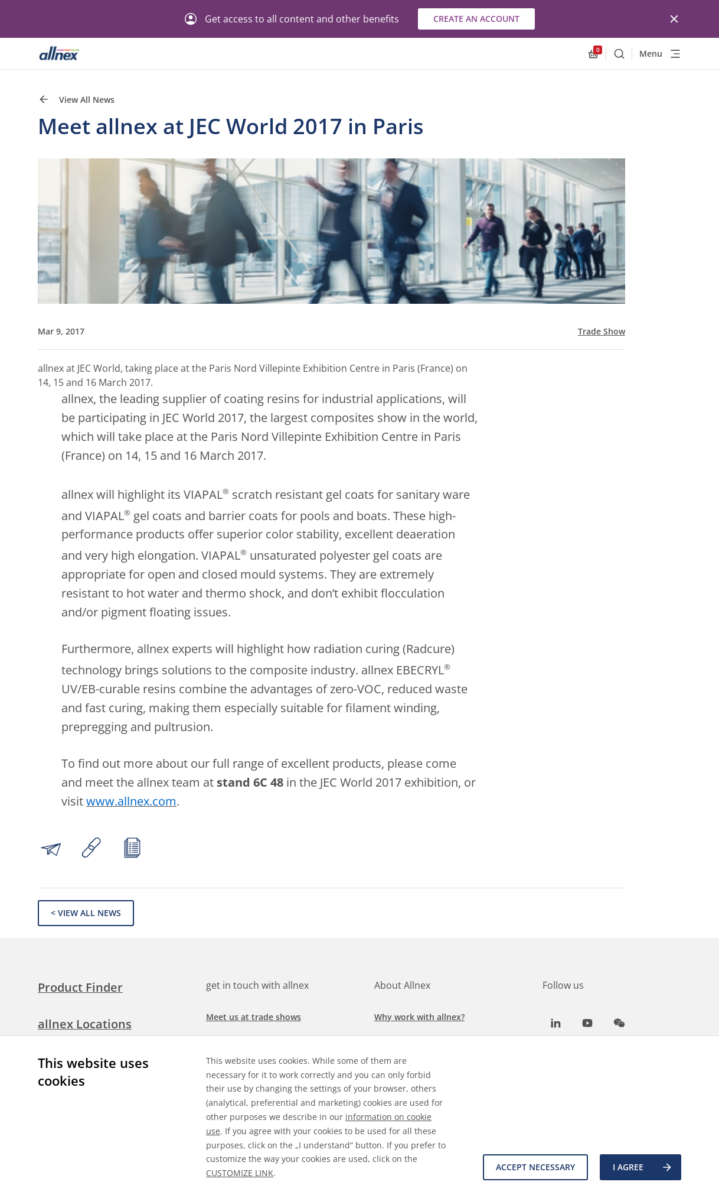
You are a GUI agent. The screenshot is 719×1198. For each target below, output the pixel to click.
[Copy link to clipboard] (91, 849)
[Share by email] (51, 849)
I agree (643, 1167)
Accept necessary (535, 1167)
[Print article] (132, 849)
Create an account (476, 18)
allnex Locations (85, 1024)
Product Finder (80, 987)
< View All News (86, 912)
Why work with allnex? (419, 1016)
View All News (76, 99)
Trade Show (601, 331)
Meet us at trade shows (253, 1016)
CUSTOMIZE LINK (239, 1172)
